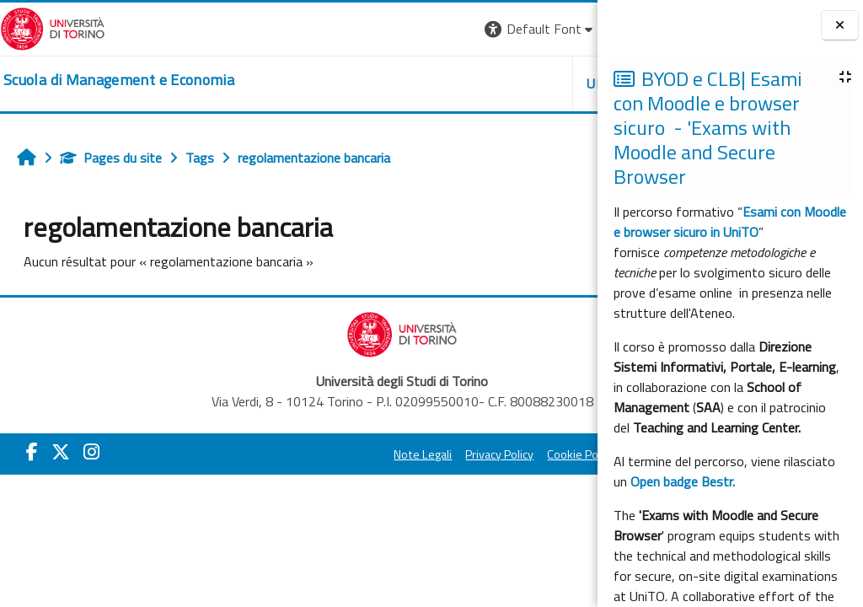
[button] (333, 29)
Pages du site (111, 158)
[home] (118, 80)
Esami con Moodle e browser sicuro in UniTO (730, 221)
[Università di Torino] (52, 27)
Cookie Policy (446, 454)
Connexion (555, 29)
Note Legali (289, 454)
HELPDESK (495, 83)
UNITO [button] (400, 83)
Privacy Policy (365, 454)
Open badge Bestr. (682, 481)
